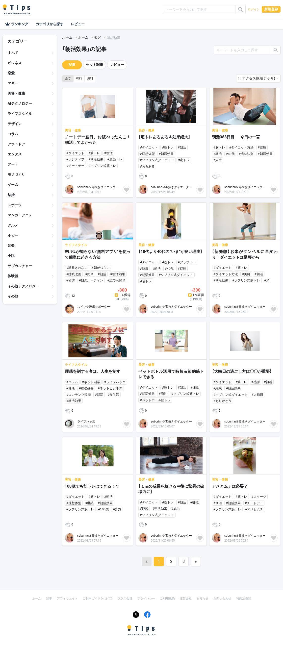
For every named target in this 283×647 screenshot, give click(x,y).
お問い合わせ (222, 598)
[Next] (196, 561)
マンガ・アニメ (20, 215)
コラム (13, 134)
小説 (11, 256)
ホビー (13, 235)
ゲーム (13, 185)
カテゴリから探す (49, 24)
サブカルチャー (20, 266)
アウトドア (16, 144)
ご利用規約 (167, 598)
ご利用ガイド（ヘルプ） (97, 598)
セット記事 (94, 65)
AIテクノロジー (20, 103)
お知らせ (202, 598)
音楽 (11, 246)
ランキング (16, 24)
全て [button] (68, 78)
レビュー (78, 24)
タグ (97, 37)
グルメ (13, 225)
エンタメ (15, 154)
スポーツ (15, 205)
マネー (13, 83)
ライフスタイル (20, 114)
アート (13, 164)
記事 (72, 65)
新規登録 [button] (271, 9)
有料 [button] (79, 78)
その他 (13, 296)
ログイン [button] (254, 9)
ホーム (67, 37)
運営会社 (186, 598)
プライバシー (146, 598)
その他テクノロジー (23, 286)
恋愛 (11, 73)
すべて (13, 53)
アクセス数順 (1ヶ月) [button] (259, 78)
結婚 (11, 195)
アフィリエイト (67, 598)
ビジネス (15, 63)
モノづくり (16, 174)
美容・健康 (16, 93)
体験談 (13, 276)
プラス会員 (124, 598)
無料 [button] (90, 78)
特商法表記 (243, 598)
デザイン (15, 124)
